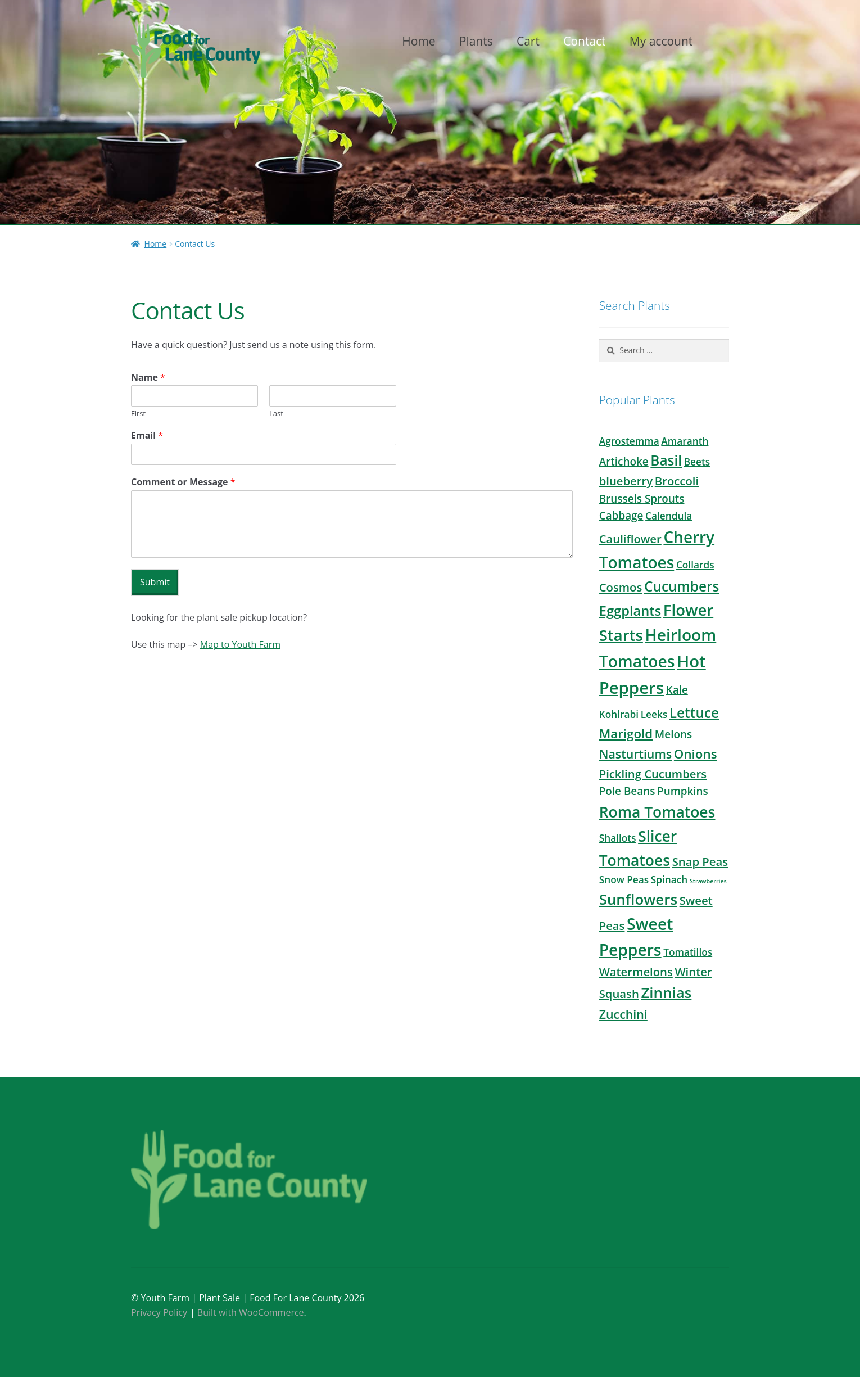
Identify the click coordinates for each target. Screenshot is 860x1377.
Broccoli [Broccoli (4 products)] (677, 481)
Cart (528, 41)
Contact (584, 41)
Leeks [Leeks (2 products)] (654, 714)
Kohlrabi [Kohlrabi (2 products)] (619, 714)
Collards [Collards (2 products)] (695, 564)
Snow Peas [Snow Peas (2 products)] (624, 879)
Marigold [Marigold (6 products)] (626, 733)
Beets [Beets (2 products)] (697, 461)
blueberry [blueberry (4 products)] (626, 481)
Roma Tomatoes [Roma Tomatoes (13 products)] (657, 812)
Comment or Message (183, 482)
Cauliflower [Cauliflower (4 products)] (630, 539)
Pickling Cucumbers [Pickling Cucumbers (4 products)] (653, 774)
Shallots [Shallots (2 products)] (617, 838)
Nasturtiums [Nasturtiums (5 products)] (635, 754)
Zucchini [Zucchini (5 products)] (623, 1014)
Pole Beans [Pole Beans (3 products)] (627, 791)
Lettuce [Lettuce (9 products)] (694, 712)
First (138, 413)
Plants (476, 41)
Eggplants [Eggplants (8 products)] (630, 611)
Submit (155, 582)
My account (661, 41)
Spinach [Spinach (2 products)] (669, 879)
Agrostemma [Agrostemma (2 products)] (629, 441)
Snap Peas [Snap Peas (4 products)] (700, 861)
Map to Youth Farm (240, 644)
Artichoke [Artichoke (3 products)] (624, 461)
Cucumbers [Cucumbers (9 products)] (681, 586)
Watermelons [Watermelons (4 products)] (636, 971)
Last (276, 413)
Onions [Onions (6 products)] (695, 753)
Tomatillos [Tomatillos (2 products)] (687, 952)
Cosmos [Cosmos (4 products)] (620, 587)
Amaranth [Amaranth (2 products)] (684, 441)
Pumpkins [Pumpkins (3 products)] (682, 791)
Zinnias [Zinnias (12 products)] (666, 992)
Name (148, 377)
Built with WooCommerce (250, 1312)
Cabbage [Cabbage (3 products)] (621, 515)
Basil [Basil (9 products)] (666, 460)
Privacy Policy (159, 1312)
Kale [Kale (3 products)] (677, 690)
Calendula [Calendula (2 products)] (668, 515)
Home (418, 41)
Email (147, 435)
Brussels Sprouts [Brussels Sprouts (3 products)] (642, 498)
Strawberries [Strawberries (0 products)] (708, 881)
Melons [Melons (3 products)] (673, 734)
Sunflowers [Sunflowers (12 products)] (638, 899)
